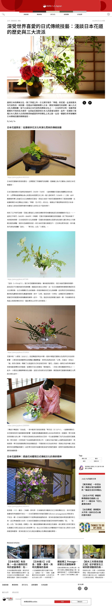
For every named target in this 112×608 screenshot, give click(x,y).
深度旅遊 (26, 14)
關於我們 (5, 592)
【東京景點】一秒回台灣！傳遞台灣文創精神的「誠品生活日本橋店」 (92, 487)
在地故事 (79, 14)
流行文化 (52, 14)
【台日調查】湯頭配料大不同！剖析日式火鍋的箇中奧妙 (91, 512)
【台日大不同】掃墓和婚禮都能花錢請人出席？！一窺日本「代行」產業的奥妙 (92, 499)
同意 (62, 602)
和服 (15, 510)
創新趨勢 (66, 14)
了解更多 (79, 602)
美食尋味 (39, 14)
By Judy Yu (11, 121)
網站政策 (15, 592)
